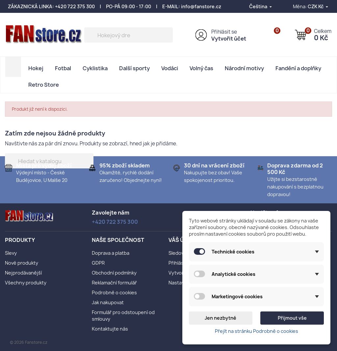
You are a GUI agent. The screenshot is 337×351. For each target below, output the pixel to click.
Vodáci (169, 68)
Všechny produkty (25, 282)
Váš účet (181, 240)
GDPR (98, 263)
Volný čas (201, 68)
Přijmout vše (292, 318)
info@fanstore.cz (201, 6)
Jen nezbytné (220, 318)
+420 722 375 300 (75, 6)
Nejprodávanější (23, 273)
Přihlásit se (224, 31)
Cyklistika (95, 68)
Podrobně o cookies (114, 292)
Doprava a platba (110, 253)
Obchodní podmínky (114, 273)
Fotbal (63, 68)
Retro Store (43, 84)
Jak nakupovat (108, 302)
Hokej (35, 68)
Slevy (11, 253)
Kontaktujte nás (110, 329)
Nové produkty (21, 263)
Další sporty (134, 68)
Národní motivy (244, 68)
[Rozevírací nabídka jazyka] (261, 6)
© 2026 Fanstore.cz (28, 342)
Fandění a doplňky (298, 68)
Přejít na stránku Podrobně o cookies (256, 331)
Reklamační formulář (114, 282)
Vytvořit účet (228, 38)
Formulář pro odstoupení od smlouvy (123, 315)
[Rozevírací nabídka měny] (318, 6)
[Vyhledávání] (128, 35)
